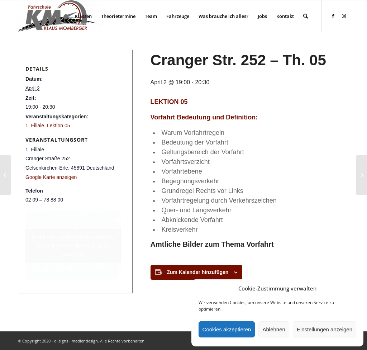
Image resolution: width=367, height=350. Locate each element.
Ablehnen (273, 329)
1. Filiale (34, 125)
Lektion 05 (58, 125)
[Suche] (306, 16)
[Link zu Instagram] (343, 15)
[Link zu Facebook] (333, 15)
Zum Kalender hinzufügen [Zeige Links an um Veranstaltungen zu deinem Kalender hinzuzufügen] (198, 272)
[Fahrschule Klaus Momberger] (60, 16)
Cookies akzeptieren (226, 329)
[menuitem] (83, 16)
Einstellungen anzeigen (324, 329)
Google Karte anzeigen (51, 177)
